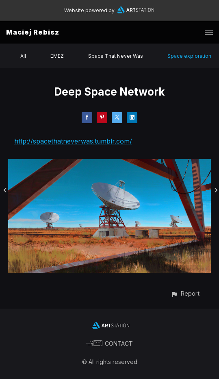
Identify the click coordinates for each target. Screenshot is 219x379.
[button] (185, 293)
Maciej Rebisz (32, 32)
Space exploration (189, 56)
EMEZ (57, 56)
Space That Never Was (115, 56)
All (23, 56)
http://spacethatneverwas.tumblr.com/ (73, 141)
